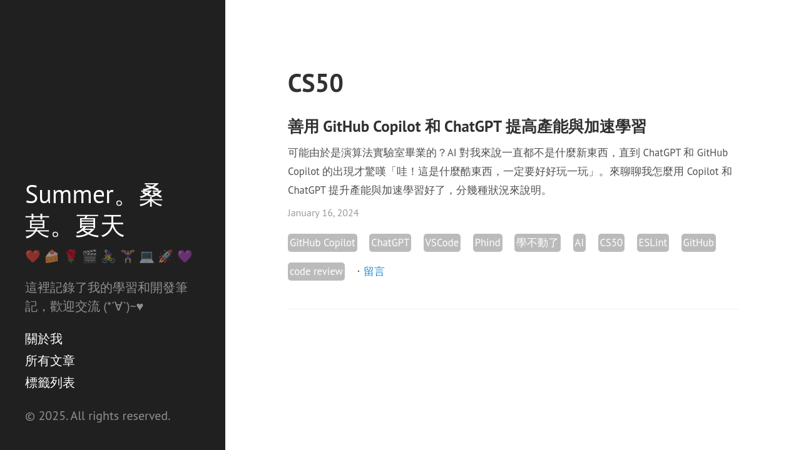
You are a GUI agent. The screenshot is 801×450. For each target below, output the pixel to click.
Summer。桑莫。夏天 (94, 209)
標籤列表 (50, 382)
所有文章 (50, 360)
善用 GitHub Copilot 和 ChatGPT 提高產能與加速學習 (467, 126)
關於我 (44, 339)
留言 (374, 271)
